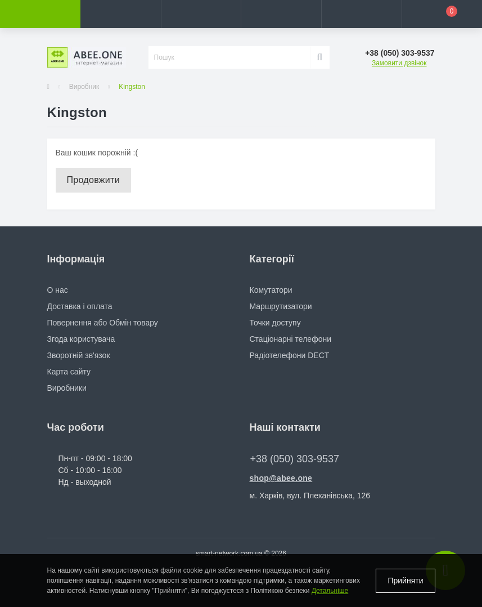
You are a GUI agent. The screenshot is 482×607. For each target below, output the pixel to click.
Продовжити (93, 180)
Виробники (67, 387)
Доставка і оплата (79, 306)
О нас (57, 289)
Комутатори (271, 289)
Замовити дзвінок (399, 63)
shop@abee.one (281, 478)
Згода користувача (81, 338)
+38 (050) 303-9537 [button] (295, 459)
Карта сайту (69, 371)
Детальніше (330, 591)
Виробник (84, 87)
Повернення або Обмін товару (102, 322)
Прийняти (405, 580)
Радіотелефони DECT (290, 355)
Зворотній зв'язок (78, 355)
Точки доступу (275, 322)
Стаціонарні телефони (291, 338)
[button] (201, 14)
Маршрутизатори (281, 306)
